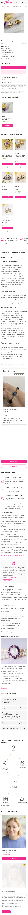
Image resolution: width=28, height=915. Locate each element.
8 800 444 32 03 (12, 577)
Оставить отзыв (14, 461)
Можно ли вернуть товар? (10, 728)
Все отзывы (14, 466)
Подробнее (8, 125)
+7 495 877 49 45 (7, 579)
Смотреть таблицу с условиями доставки (12, 555)
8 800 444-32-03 (6, 854)
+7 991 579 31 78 (7, 580)
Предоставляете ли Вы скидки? (12, 723)
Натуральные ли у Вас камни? (11, 708)
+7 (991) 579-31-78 (14, 892)
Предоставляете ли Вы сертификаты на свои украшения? (9, 701)
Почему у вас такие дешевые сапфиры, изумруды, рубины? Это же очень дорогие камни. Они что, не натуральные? (11, 715)
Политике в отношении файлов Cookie (11, 907)
